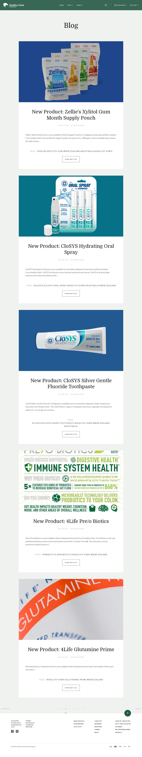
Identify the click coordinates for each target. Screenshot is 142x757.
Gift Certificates (123, 724)
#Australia (87, 151)
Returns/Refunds (122, 729)
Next (139, 709)
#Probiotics (64, 554)
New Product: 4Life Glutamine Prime (71, 649)
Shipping (98, 727)
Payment (98, 724)
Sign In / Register (122, 721)
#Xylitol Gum (55, 151)
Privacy (118, 732)
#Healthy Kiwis (103, 151)
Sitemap (118, 727)
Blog (96, 732)
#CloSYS (38, 285)
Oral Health (79, 721)
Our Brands (79, 724)
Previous (5, 709)
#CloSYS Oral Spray (55, 285)
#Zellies (42, 151)
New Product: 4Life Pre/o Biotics (71, 521)
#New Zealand (71, 151)
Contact (98, 721)
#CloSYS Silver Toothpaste (58, 423)
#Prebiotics (49, 554)
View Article (71, 159)
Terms (97, 729)
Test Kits (78, 727)
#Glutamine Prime (75, 679)
